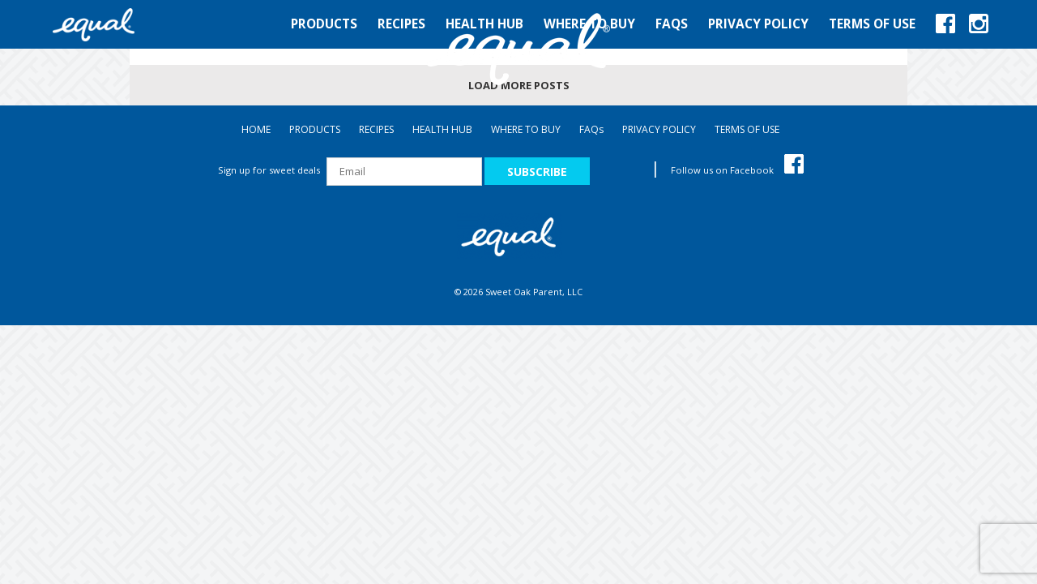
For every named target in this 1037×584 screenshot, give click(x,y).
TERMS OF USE (747, 129)
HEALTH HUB (442, 129)
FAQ (591, 129)
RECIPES (376, 129)
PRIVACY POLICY (659, 129)
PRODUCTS (314, 129)
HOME (256, 129)
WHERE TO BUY (526, 129)
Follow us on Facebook (737, 170)
